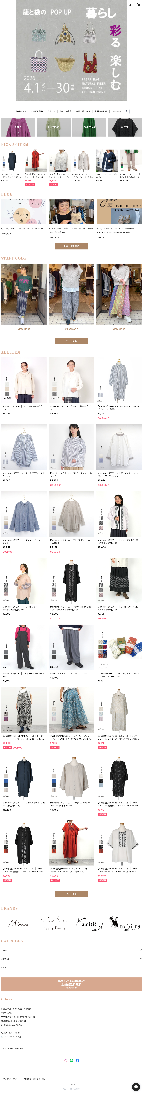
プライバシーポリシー (11, 1079)
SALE (3, 967)
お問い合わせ (101, 111)
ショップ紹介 (65, 111)
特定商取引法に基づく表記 (34, 1079)
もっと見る (71, 341)
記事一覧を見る (71, 246)
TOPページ (21, 111)
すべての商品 (37, 111)
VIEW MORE (24, 329)
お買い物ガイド (83, 111)
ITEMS (4, 950)
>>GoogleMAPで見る (11, 1025)
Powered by (71, 1089)
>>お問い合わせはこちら (12, 1048)
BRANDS (5, 959)
